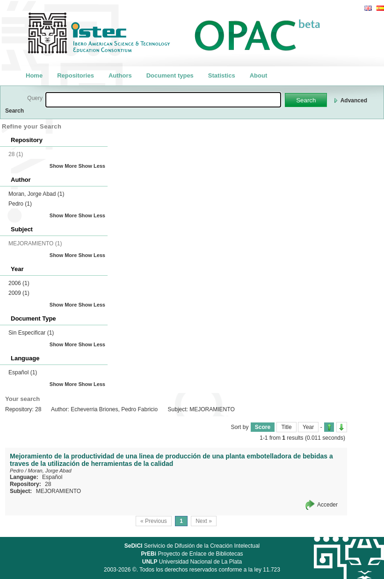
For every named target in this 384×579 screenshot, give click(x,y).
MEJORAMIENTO (58, 491)
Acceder (327, 504)
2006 (18, 283)
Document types (170, 75)
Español (22, 372)
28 (48, 484)
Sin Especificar (31, 332)
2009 (18, 293)
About (259, 75)
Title (286, 427)
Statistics (221, 75)
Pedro (20, 203)
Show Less (92, 166)
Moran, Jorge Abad (36, 194)
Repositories (75, 75)
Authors (120, 75)
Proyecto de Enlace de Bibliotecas (192, 553)
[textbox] (163, 99)
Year (308, 427)
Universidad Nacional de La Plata (192, 561)
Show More (63, 166)
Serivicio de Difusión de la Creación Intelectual (192, 546)
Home (34, 75)
